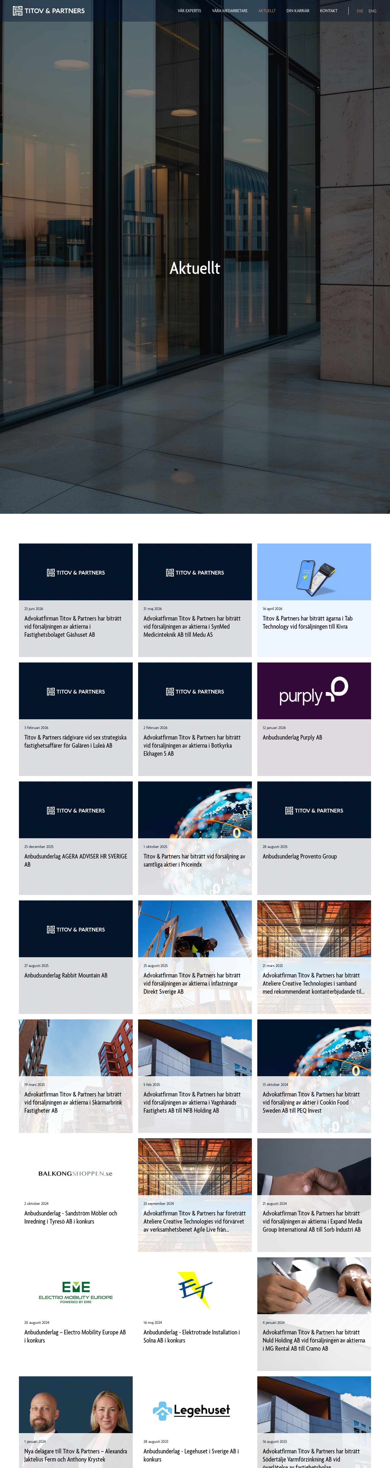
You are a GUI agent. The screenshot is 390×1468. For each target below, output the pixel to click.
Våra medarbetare (230, 10)
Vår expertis (189, 10)
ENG (372, 11)
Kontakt (328, 10)
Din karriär (298, 10)
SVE (360, 11)
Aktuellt (267, 10)
